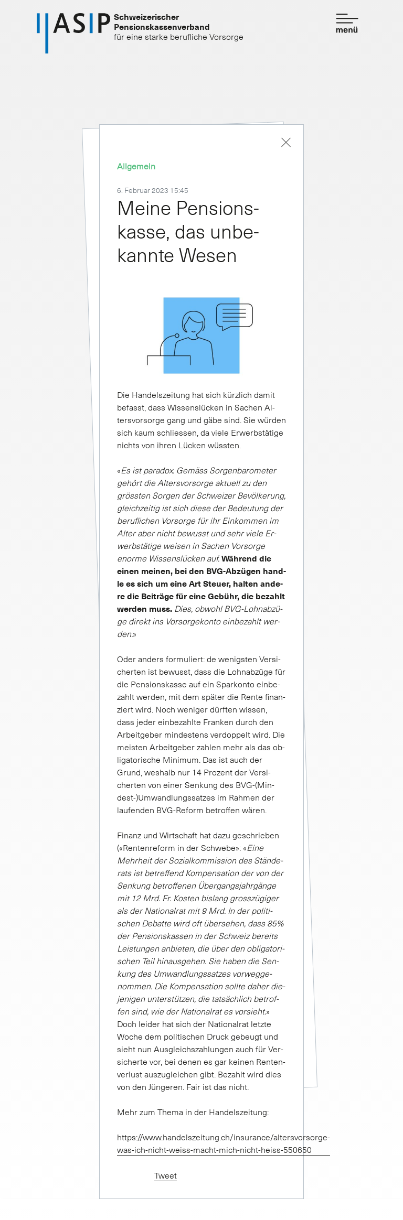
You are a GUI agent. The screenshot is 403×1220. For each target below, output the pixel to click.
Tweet (165, 1175)
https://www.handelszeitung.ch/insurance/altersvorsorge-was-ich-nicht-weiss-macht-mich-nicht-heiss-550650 (223, 1143)
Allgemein (136, 165)
